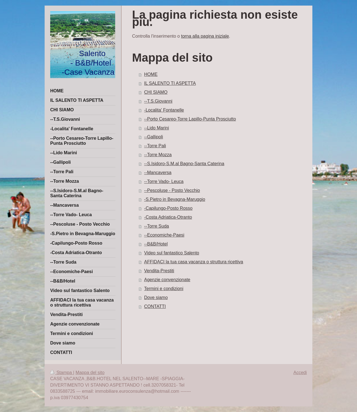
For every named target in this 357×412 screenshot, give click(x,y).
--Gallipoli (153, 136)
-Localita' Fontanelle (164, 110)
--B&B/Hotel (156, 244)
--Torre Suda (156, 226)
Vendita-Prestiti (159, 270)
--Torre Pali (155, 145)
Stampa (61, 372)
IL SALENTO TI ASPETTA (170, 83)
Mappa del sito (90, 372)
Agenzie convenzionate (167, 279)
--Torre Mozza (158, 154)
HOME (151, 74)
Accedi (300, 372)
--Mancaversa (158, 172)
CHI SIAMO (156, 92)
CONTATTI (155, 306)
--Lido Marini (156, 128)
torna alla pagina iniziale (205, 36)
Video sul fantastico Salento (171, 252)
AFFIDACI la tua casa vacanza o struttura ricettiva (193, 261)
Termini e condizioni (164, 288)
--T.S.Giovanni (158, 101)
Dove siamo (156, 297)
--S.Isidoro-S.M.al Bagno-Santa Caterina (184, 163)
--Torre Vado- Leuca (164, 181)
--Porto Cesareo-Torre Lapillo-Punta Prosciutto (190, 119)
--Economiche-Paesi (164, 235)
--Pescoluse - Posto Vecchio (172, 190)
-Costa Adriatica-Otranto (168, 217)
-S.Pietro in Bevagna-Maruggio (174, 199)
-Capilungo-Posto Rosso (168, 208)
